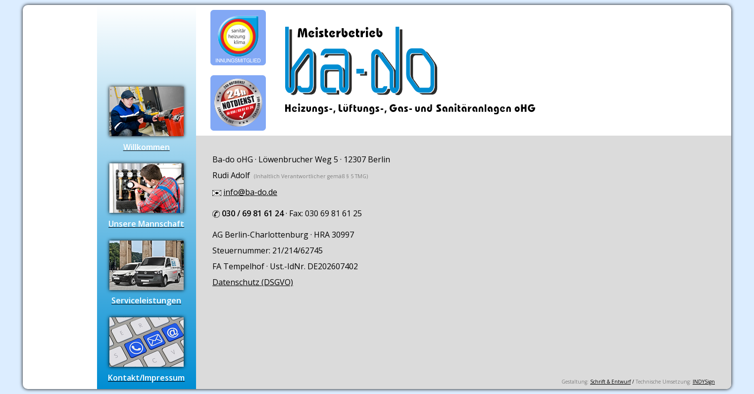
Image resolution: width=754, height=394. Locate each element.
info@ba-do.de (250, 192)
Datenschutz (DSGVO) (252, 282)
